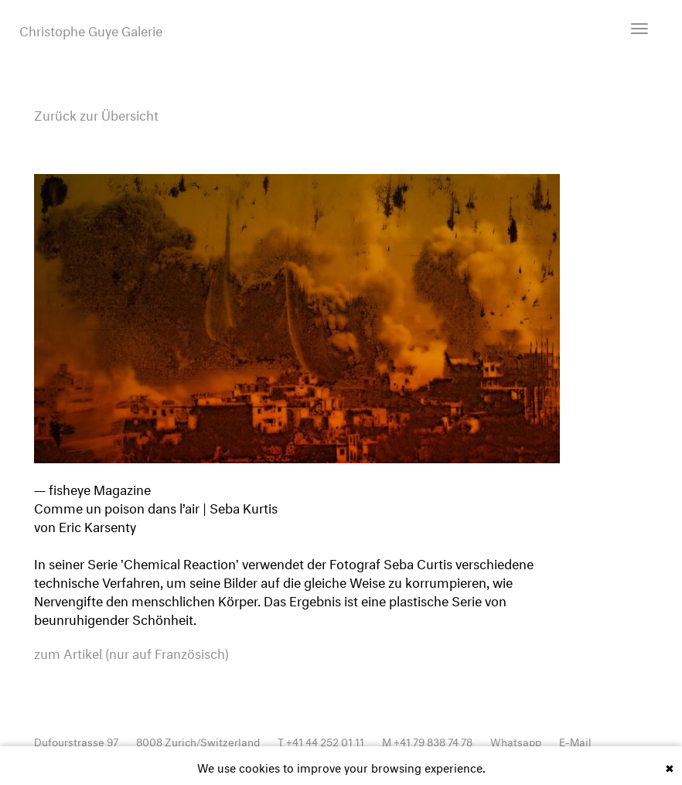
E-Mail (575, 740)
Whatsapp (515, 740)
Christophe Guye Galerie (90, 29)
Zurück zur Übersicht (96, 113)
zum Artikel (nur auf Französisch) (131, 652)
